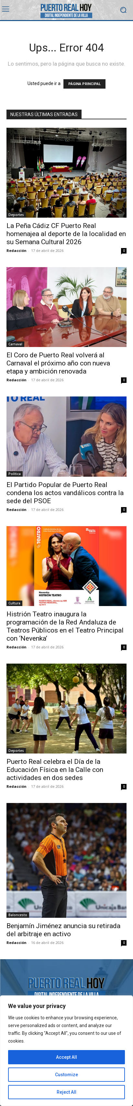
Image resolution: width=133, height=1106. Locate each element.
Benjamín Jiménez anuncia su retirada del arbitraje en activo (63, 930)
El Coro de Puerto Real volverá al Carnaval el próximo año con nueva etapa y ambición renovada (58, 363)
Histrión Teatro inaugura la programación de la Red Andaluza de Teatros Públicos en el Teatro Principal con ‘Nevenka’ (65, 626)
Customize (66, 1074)
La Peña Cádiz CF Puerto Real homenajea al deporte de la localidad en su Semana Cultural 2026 (66, 234)
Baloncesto (17, 915)
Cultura (14, 603)
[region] (66, 1050)
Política (14, 474)
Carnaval (15, 344)
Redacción (16, 250)
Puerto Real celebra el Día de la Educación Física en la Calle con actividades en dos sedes (54, 770)
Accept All (66, 1057)
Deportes (16, 214)
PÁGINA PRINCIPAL (84, 84)
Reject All (66, 1092)
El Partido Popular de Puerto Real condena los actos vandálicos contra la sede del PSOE (65, 493)
